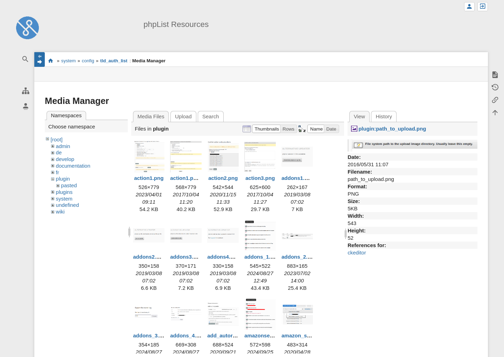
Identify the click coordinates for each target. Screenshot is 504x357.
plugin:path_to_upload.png (392, 129)
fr (57, 172)
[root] (57, 139)
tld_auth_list (113, 60)
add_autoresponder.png (237, 335)
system (68, 60)
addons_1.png (262, 257)
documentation (73, 166)
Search (210, 116)
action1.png (148, 178)
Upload (183, 116)
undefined (67, 205)
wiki (60, 212)
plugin (63, 179)
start (50, 60)
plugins (64, 192)
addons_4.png (188, 335)
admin (63, 146)
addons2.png (149, 257)
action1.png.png (190, 178)
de (59, 152)
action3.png (260, 178)
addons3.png (186, 257)
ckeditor (357, 252)
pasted (69, 185)
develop (65, 159)
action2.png (223, 178)
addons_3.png (151, 335)
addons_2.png (299, 257)
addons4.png (223, 257)
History (384, 116)
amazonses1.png (265, 335)
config (88, 60)
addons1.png (297, 178)
